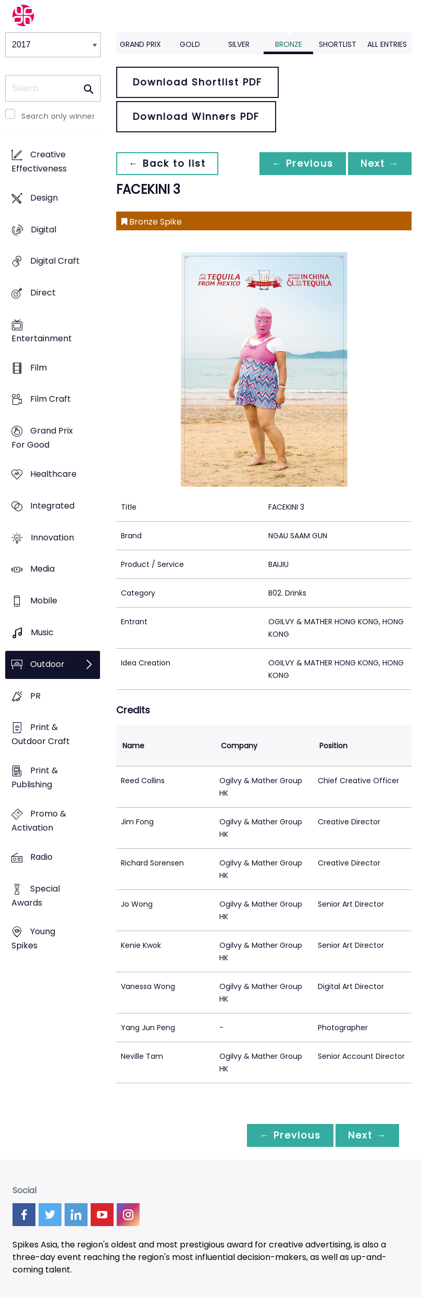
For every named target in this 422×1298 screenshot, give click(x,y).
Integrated (52, 506)
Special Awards (35, 896)
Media (42, 569)
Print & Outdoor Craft (40, 735)
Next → (380, 163)
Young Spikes (33, 939)
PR (35, 696)
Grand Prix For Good (42, 438)
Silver (239, 44)
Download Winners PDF (196, 116)
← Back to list (167, 163)
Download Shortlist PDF (197, 82)
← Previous (302, 163)
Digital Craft (55, 261)
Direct (43, 293)
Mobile (43, 601)
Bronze (288, 44)
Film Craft (50, 399)
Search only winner (58, 116)
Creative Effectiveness (39, 162)
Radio (41, 857)
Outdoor (47, 664)
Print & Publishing (34, 778)
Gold (190, 44)
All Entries (387, 44)
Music (42, 632)
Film (38, 368)
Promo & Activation (38, 821)
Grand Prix (140, 44)
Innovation (52, 537)
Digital (43, 230)
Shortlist (337, 44)
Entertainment (41, 338)
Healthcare (53, 474)
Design (44, 198)
